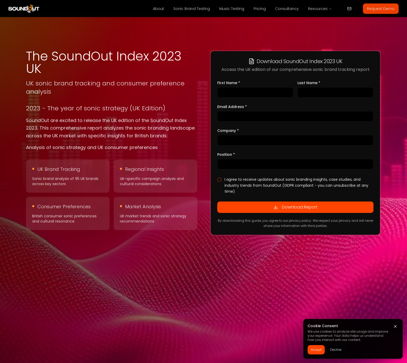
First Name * (228, 83)
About (158, 9)
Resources (320, 9)
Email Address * (232, 107)
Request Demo (381, 9)
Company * (228, 131)
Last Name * (308, 83)
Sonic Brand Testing (191, 9)
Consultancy (287, 9)
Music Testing (231, 9)
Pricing (260, 9)
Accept (316, 349)
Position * (226, 155)
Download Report (295, 208)
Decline (336, 349)
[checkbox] (219, 180)
